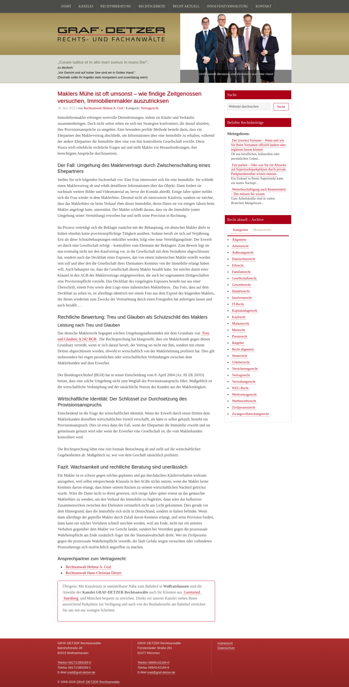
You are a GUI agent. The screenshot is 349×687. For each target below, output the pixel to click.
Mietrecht (238, 330)
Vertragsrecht (150, 108)
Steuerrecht (239, 356)
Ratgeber (238, 343)
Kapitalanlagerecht (244, 310)
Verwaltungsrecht (243, 381)
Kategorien (240, 230)
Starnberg (70, 598)
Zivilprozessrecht (243, 407)
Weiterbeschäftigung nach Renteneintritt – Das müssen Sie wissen (258, 192)
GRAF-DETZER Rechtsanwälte (98, 682)
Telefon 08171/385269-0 (74, 662)
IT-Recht (238, 304)
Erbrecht (237, 265)
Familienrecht (241, 272)
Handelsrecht (241, 291)
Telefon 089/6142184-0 (153, 662)
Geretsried (192, 592)
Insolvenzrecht (242, 298)
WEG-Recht (240, 388)
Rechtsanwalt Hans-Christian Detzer (94, 573)
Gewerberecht (241, 285)
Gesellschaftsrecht (244, 278)
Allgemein (239, 239)
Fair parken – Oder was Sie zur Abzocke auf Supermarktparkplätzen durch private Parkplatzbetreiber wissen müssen (258, 169)
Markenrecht (240, 323)
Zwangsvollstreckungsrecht (250, 414)
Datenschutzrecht (243, 259)
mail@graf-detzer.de (81, 672)
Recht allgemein (243, 349)
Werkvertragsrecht (244, 394)
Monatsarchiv (262, 230)
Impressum (225, 643)
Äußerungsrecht (242, 252)
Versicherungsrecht (245, 369)
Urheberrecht (241, 362)
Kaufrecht (238, 317)
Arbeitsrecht (240, 246)
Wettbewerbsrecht (244, 401)
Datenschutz (226, 648)
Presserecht (239, 336)
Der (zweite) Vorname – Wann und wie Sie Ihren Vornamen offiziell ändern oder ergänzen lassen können (258, 145)
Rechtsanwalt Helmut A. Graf (88, 567)
